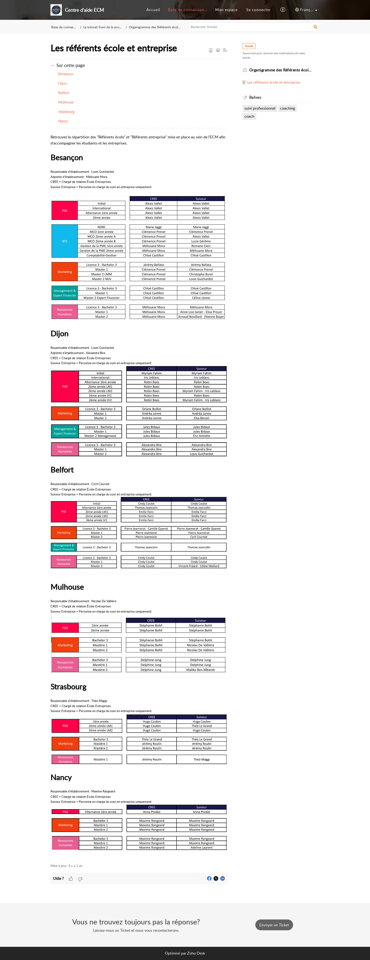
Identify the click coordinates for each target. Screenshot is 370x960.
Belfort (63, 92)
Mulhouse (66, 102)
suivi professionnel (259, 108)
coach (249, 116)
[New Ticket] (274, 924)
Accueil (153, 9)
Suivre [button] (249, 46)
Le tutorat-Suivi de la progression (108, 27)
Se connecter (258, 9)
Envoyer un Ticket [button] (274, 924)
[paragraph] (138, 496)
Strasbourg (66, 111)
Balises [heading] (255, 97)
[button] (283, 9)
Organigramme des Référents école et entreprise (162, 27)
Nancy (63, 121)
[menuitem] (153, 9)
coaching (287, 108)
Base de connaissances (189, 9)
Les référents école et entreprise (274, 82)
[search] (254, 26)
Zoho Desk (196, 953)
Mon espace (226, 9)
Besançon (65, 73)
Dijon (62, 83)
